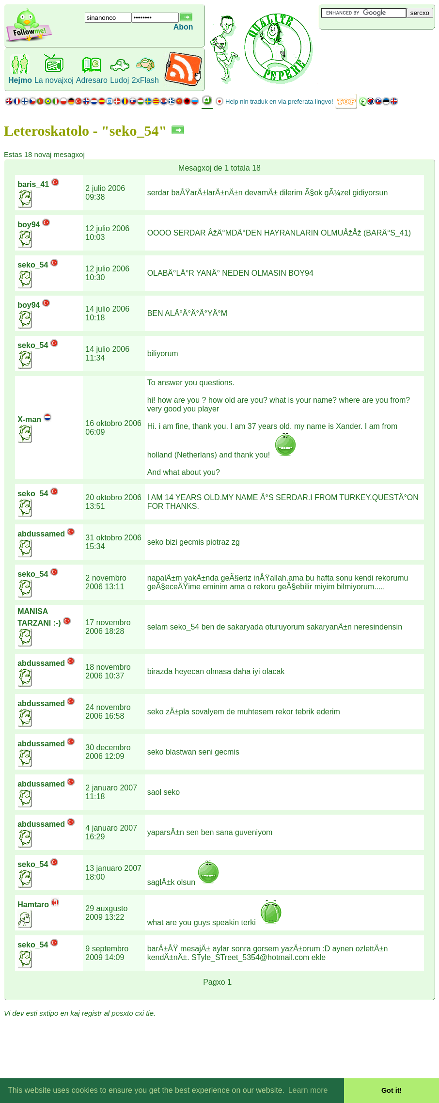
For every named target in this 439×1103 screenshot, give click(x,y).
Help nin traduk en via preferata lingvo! (279, 101)
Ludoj (119, 80)
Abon (183, 27)
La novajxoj (54, 80)
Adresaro (92, 80)
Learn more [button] (308, 1090)
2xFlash (145, 80)
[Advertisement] (376, 45)
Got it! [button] (391, 1090)
